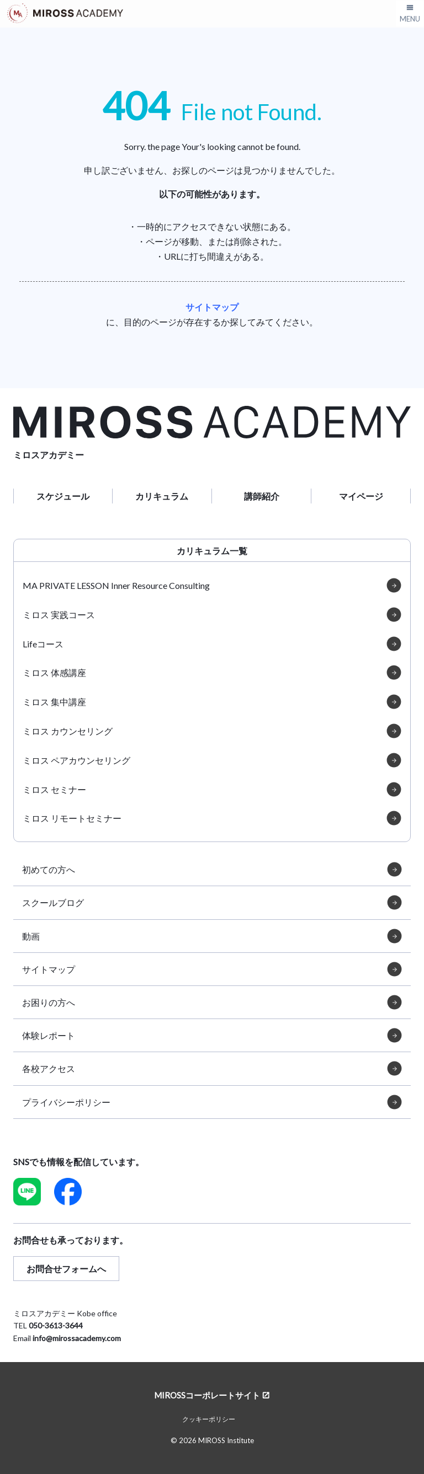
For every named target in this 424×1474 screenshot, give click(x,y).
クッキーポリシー (208, 1419)
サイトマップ (212, 307)
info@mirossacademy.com (77, 1338)
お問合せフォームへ (66, 1268)
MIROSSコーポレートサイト (207, 1395)
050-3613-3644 (56, 1325)
